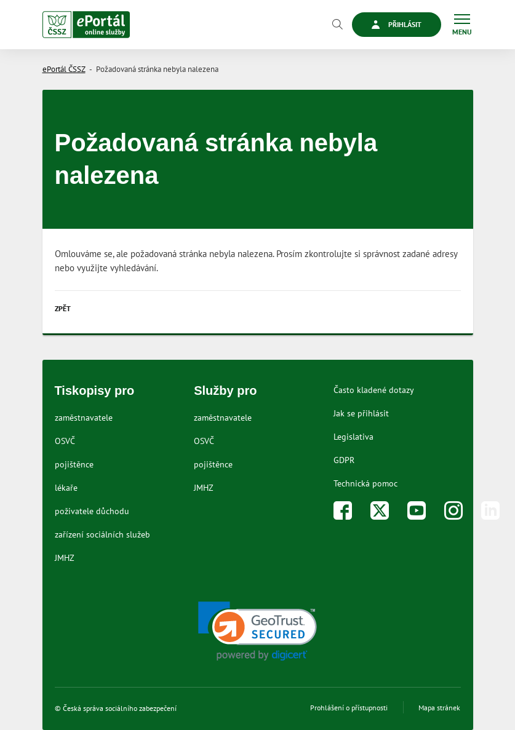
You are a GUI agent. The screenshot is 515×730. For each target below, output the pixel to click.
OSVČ (65, 440)
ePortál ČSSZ (64, 69)
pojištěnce (74, 464)
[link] (257, 631)
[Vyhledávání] (337, 24)
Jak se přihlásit (361, 413)
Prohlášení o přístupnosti (349, 707)
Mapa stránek (439, 707)
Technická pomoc (365, 483)
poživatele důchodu (92, 511)
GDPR (343, 460)
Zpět (63, 308)
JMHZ (64, 557)
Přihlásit (396, 24)
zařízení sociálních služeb (102, 534)
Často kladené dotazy (373, 389)
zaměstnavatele (84, 417)
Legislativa (353, 436)
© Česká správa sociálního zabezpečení (116, 708)
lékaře (66, 487)
